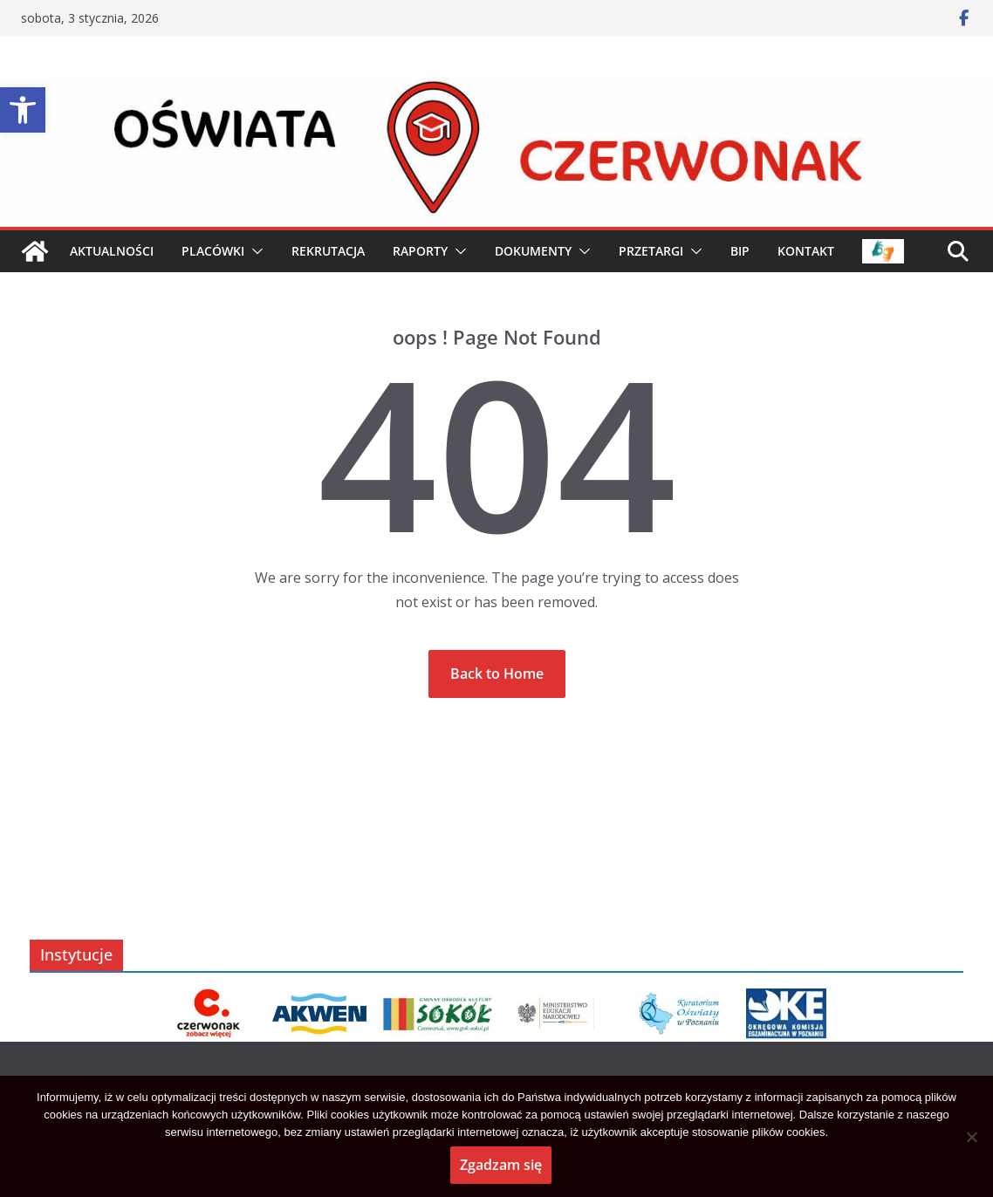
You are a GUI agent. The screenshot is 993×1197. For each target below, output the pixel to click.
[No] (971, 1137)
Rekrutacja (328, 251)
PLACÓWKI (212, 251)
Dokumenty (533, 251)
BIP (740, 251)
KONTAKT (805, 251)
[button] (22, 110)
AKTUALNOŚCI (112, 251)
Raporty (420, 251)
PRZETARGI (651, 251)
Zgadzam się (501, 1164)
